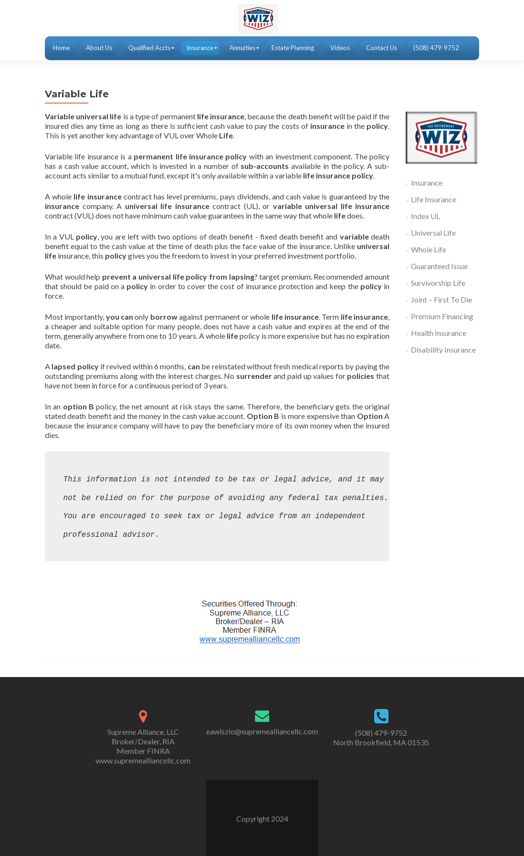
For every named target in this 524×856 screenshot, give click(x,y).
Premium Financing (442, 316)
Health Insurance (438, 332)
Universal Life (433, 232)
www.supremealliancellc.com (142, 760)
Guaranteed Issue (439, 266)
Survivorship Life (438, 282)
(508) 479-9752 (381, 732)
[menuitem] (61, 48)
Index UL (425, 215)
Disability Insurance (443, 349)
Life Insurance (433, 199)
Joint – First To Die (441, 299)
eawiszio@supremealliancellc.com (262, 731)
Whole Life (428, 249)
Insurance (426, 182)
